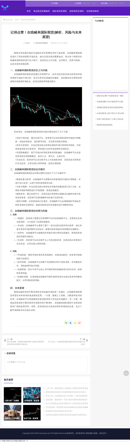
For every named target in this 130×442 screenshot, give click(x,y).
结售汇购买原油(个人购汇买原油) (110, 119)
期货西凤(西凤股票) (104, 125)
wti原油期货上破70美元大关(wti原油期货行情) (111, 113)
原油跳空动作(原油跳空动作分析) (59, 411)
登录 (12, 362)
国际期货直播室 (59, 11)
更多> (123, 93)
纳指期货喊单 (92, 11)
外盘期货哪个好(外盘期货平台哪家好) (111, 102)
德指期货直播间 (76, 11)
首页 (29, 11)
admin (26, 43)
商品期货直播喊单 (41, 11)
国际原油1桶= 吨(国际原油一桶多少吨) (111, 96)
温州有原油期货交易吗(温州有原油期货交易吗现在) (66, 415)
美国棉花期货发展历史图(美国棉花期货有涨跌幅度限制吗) (111, 107)
